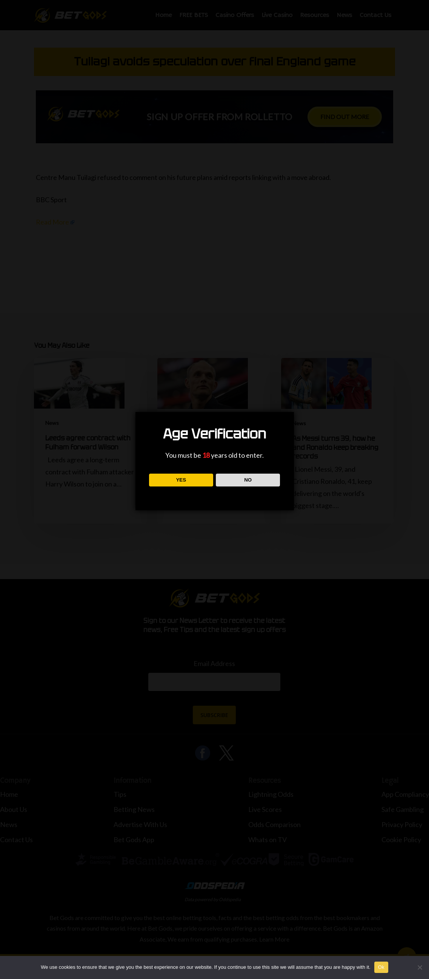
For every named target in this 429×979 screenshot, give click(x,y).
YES (181, 480)
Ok (381, 967)
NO (248, 480)
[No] (419, 967)
